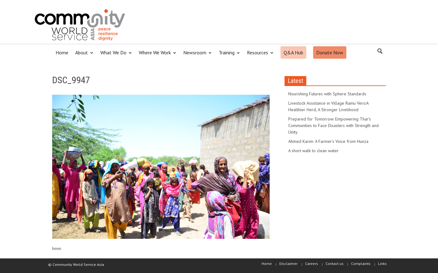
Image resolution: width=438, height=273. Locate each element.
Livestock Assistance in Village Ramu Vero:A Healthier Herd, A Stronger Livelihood (328, 106)
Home (62, 52)
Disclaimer (288, 263)
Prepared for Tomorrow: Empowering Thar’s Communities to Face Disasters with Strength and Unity (333, 125)
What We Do (114, 55)
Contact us (335, 263)
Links (382, 263)
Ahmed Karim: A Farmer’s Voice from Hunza (328, 141)
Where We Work (155, 55)
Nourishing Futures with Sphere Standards (327, 94)
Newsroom (196, 55)
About (82, 55)
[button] (379, 52)
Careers (311, 263)
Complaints (361, 263)
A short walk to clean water (313, 150)
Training (227, 55)
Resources (258, 55)
